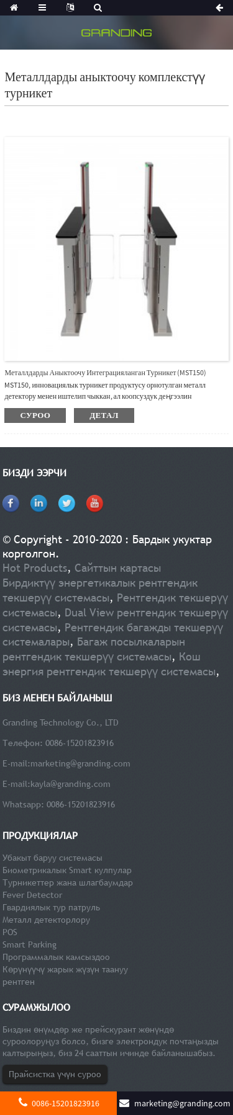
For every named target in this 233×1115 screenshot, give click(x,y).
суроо (35, 415)
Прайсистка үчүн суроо (55, 1074)
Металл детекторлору (46, 919)
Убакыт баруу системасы (52, 857)
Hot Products (34, 568)
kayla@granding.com (70, 783)
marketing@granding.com (80, 763)
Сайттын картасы (118, 568)
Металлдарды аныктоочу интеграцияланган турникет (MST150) (105, 372)
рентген (18, 981)
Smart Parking (29, 944)
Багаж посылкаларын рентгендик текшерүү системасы (93, 649)
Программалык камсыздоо (56, 956)
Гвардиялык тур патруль (51, 907)
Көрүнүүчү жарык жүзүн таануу (65, 969)
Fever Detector (32, 894)
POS (9, 932)
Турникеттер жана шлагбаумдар (67, 882)
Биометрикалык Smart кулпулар (67, 870)
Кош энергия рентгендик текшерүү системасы (109, 663)
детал (104, 415)
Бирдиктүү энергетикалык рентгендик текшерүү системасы (100, 590)
